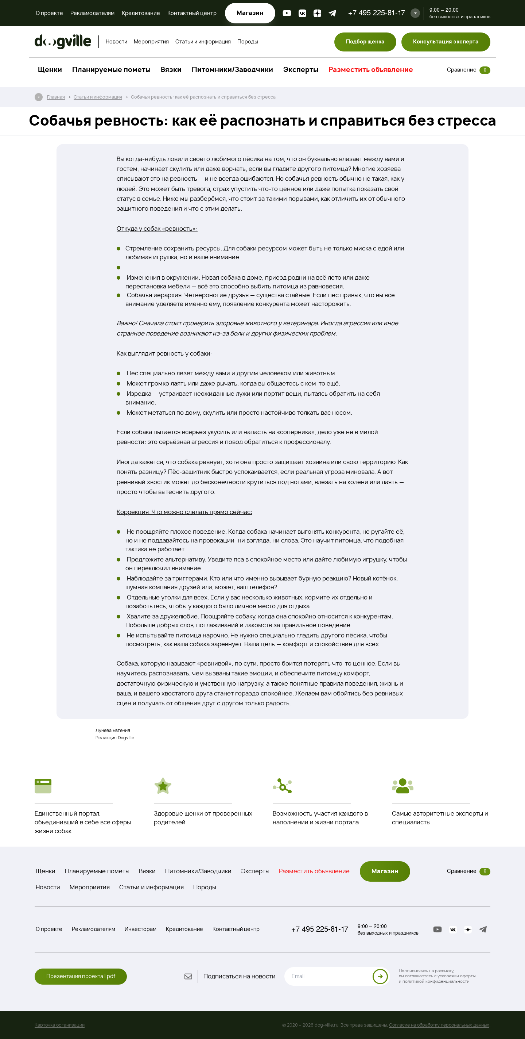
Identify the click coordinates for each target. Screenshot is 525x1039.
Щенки (50, 70)
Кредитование (141, 13)
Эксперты (300, 70)
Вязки (171, 70)
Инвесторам (140, 929)
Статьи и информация (203, 42)
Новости (116, 42)
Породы (247, 42)
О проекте (49, 13)
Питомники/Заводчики (232, 70)
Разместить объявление (370, 70)
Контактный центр (192, 13)
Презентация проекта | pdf (80, 976)
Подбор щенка (365, 42)
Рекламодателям (92, 13)
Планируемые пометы (111, 70)
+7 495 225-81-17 (376, 13)
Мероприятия (151, 42)
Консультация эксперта (446, 42)
